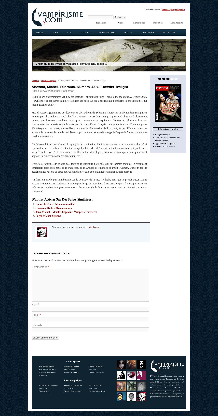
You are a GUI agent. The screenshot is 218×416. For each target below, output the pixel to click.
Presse (120, 23)
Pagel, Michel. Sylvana (48, 215)
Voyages (85, 32)
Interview (92, 369)
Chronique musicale (96, 372)
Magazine (171, 143)
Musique (128, 32)
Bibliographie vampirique (48, 385)
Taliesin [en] (68, 388)
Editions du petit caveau (73, 385)
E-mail (36, 315)
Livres (39, 32)
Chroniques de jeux (96, 366)
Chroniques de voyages (47, 369)
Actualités (169, 32)
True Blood (93, 388)
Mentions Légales (168, 10)
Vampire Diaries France (72, 391)
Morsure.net (43, 388)
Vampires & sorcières (97, 391)
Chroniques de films (71, 366)
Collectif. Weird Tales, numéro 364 (55, 204)
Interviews (148, 32)
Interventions (158, 23)
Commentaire (40, 267)
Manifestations (106, 32)
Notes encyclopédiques (47, 372)
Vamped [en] (44, 391)
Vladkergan (67, 91)
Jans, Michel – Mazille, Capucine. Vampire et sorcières (66, 212)
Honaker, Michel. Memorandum (54, 208)
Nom (35, 304)
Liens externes (139, 23)
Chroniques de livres (46, 366)
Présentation (101, 23)
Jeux (69, 32)
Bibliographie (180, 10)
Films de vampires (95, 385)
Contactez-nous (177, 23)
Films (55, 32)
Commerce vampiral (71, 372)
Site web (37, 325)
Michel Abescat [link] (169, 146)
